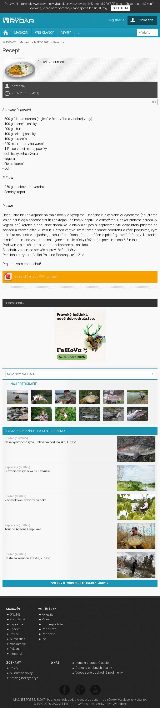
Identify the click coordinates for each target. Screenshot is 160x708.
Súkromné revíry (21, 673)
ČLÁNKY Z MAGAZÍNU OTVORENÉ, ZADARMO (35, 431)
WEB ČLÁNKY (44, 32)
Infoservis (16, 654)
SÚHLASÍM (120, 8)
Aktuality (47, 614)
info (154, 101)
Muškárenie (18, 644)
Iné (44, 639)
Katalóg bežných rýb (24, 678)
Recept (57, 42)
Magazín (25, 42)
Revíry (14, 668)
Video (46, 619)
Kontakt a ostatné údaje (92, 663)
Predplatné (17, 619)
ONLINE (15, 614)
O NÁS (55, 662)
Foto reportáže (52, 624)
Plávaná (15, 649)
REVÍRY (66, 32)
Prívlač (14, 634)
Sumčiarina (17, 639)
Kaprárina (16, 624)
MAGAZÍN (21, 32)
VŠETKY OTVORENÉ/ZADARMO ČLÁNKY (80, 583)
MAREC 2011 (42, 42)
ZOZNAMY (13, 662)
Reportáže (49, 629)
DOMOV (11, 42)
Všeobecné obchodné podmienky (99, 672)
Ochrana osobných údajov (93, 668)
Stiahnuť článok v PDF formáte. (36, 276)
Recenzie (48, 634)
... (79, 32)
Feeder (15, 629)
